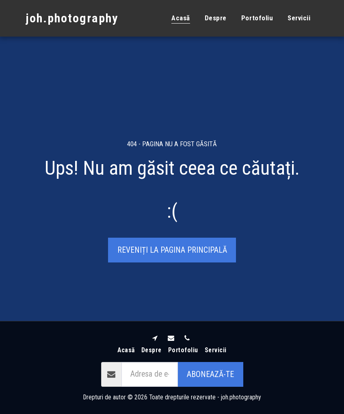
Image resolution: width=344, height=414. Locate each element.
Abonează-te (210, 374)
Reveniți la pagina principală (172, 250)
